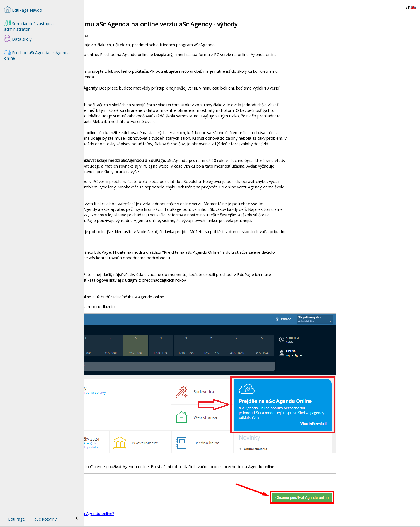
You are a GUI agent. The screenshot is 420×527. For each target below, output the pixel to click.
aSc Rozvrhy (45, 519)
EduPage (16, 519)
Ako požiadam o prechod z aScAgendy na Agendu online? (145, 513)
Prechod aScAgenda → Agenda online (37, 55)
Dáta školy (17, 38)
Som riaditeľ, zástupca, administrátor (29, 26)
